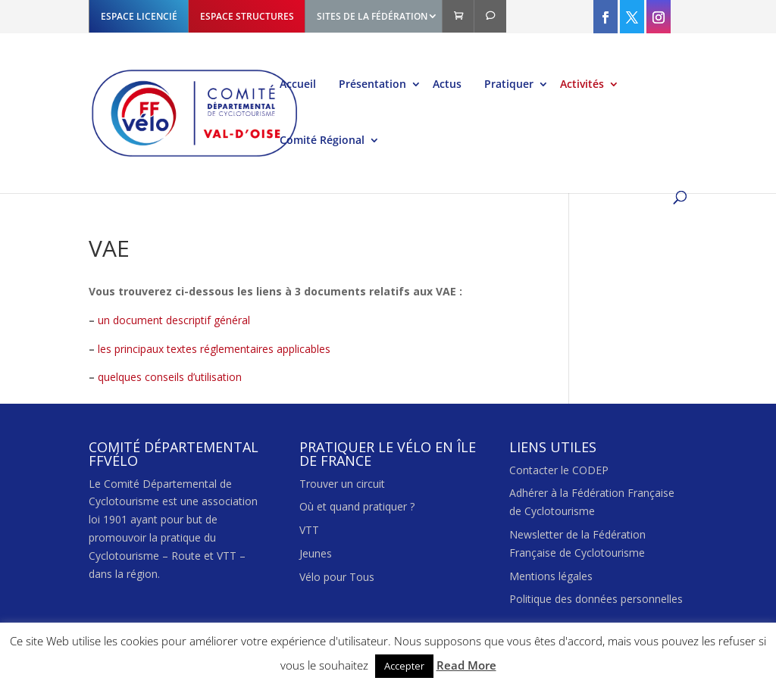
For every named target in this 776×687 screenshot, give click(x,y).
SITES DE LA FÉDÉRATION (372, 16)
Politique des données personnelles (596, 599)
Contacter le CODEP (559, 470)
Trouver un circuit (342, 483)
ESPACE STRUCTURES (247, 16)
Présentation (372, 85)
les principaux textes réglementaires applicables (214, 349)
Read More (466, 665)
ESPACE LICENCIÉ (139, 16)
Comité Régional (322, 141)
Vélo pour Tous (336, 577)
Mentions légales (551, 576)
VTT (309, 530)
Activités (582, 85)
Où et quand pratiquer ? (357, 506)
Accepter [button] (404, 666)
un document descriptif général (174, 320)
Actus (447, 85)
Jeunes (315, 553)
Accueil (298, 85)
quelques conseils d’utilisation (170, 377)
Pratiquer (509, 85)
